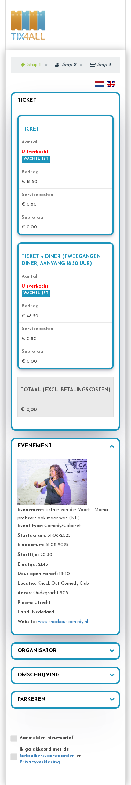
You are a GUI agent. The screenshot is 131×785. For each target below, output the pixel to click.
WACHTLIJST (35, 159)
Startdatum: (31, 535)
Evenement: (30, 510)
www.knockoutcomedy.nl (63, 622)
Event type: (30, 526)
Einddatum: (30, 545)
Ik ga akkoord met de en (51, 755)
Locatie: (26, 583)
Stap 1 (34, 65)
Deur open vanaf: (37, 574)
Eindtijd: (27, 564)
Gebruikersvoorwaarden (47, 756)
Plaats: (25, 602)
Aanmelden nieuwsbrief (47, 738)
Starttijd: (28, 554)
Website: (27, 622)
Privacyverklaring (40, 762)
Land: (23, 612)
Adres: (24, 593)
